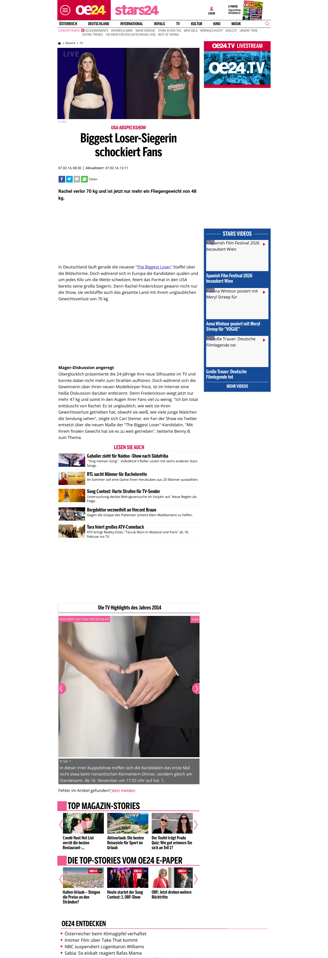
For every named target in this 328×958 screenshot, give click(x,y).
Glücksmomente (96, 30)
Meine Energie (145, 30)
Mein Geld (190, 30)
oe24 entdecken (83, 924)
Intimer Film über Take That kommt (99, 940)
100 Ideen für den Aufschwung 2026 (130, 35)
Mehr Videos (237, 386)
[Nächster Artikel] (193, 825)
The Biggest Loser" (154, 267)
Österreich (68, 24)
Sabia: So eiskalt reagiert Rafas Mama (101, 953)
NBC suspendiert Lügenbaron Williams (102, 947)
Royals (159, 24)
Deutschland (98, 24)
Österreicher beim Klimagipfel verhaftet (104, 934)
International (131, 24)
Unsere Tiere (249, 30)
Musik (236, 24)
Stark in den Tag (169, 30)
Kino (216, 24)
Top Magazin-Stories (103, 806)
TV (178, 24)
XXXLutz (231, 30)
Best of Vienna (168, 35)
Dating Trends (93, 35)
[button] (64, 10)
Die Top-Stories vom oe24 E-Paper (124, 861)
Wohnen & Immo (122, 30)
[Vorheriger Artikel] (64, 825)
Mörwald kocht (211, 30)
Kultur (196, 24)
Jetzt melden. (124, 790)
